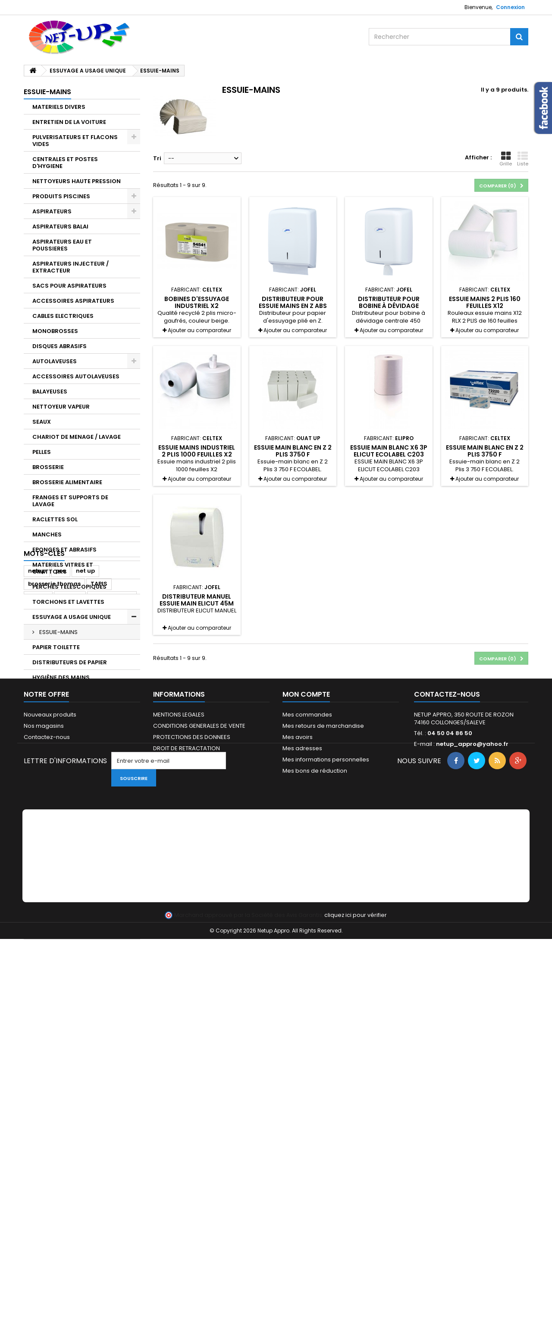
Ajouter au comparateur (199, 330)
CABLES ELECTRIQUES (63, 316)
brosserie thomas (54, 984)
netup (37, 971)
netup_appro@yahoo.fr (472, 1101)
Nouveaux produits (50, 1071)
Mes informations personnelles (325, 1116)
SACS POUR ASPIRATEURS (69, 286)
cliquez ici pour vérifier (355, 1311)
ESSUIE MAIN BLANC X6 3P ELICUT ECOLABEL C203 (388, 451)
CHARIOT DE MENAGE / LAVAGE (76, 437)
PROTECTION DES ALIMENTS (72, 841)
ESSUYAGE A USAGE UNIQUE (71, 617)
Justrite (70, 997)
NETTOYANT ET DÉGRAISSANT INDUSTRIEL (75, 711)
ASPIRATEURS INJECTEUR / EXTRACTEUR (70, 267)
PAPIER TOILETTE (56, 647)
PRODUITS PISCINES (61, 196)
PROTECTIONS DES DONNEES (191, 1094)
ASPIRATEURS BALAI (60, 226)
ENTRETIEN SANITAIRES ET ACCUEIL (69, 822)
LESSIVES (45, 871)
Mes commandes (307, 1071)
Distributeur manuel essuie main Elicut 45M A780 (197, 603)
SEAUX (41, 422)
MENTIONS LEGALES (178, 1071)
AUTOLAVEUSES (54, 361)
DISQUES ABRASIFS (59, 346)
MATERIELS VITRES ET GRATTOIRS (62, 568)
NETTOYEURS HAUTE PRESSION (76, 181)
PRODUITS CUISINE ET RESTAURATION (63, 733)
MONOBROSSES (55, 331)
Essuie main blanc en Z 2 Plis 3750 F (293, 451)
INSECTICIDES (52, 856)
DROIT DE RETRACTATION (186, 1105)
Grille (505, 159)
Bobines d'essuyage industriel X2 (196, 302)
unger (37, 1010)
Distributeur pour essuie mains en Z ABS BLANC (293, 306)
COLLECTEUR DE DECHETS (69, 917)
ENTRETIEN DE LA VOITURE (69, 122)
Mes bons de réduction (314, 1127)
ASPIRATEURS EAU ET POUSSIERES (62, 245)
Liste (522, 159)
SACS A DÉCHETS (57, 901)
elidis (64, 1010)
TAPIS (40, 932)
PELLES (41, 452)
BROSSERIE (48, 467)
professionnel (111, 997)
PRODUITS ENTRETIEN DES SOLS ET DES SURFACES (77, 800)
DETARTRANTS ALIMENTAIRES (74, 752)
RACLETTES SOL (55, 519)
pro (61, 971)
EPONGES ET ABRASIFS (64, 549)
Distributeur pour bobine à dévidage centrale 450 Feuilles (388, 306)
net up (85, 971)
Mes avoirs (297, 1094)
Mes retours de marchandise (323, 1082)
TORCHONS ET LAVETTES (68, 602)
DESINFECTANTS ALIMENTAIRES (77, 782)
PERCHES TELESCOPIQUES (69, 587)
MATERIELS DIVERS (58, 107)
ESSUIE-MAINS (58, 632)
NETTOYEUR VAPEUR (61, 407)
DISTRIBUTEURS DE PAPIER (69, 662)
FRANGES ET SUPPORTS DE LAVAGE (70, 500)
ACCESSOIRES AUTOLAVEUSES (75, 376)
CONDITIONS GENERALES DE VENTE (199, 1082)
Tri (157, 158)
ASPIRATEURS (52, 211)
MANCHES (47, 534)
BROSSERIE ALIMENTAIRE (67, 482)
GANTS (42, 886)
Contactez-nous (47, 1094)
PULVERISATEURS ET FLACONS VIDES (75, 140)
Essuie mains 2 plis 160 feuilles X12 (485, 302)
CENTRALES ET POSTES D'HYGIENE (65, 162)
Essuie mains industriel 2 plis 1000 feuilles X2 (196, 451)
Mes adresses (302, 1105)
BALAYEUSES (49, 391)
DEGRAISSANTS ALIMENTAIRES (76, 767)
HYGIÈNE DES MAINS (61, 677)
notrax (38, 997)
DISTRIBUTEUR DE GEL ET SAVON (78, 692)
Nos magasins (44, 1082)
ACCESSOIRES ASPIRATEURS (73, 301)
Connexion (510, 7)
